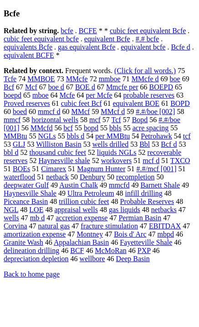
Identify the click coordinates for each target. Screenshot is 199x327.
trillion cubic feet (84, 201)
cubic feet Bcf (81, 103)
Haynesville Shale (30, 193)
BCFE (88, 31)
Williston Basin (58, 144)
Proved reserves (27, 103)
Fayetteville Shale (146, 242)
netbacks (164, 209)
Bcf (9, 87)
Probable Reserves (147, 201)
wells (11, 218)
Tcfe (10, 79)
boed (20, 111)
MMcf (80, 111)
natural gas (54, 226)
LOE (36, 209)
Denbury (92, 177)
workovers (116, 160)
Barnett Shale (160, 185)
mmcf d (49, 111)
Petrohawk (156, 136)
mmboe (110, 79)
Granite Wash (23, 242)
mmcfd (119, 185)
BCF (77, 250)
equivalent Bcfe (107, 39)
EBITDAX (165, 226)
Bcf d (169, 144)
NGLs (47, 136)
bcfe (67, 31)
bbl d (11, 152)
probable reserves (148, 95)
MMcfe (77, 79)
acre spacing (151, 128)
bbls (115, 128)
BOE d (85, 87)
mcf (95, 120)
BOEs (21, 169)
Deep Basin (133, 259)
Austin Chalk (78, 185)
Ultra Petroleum (90, 193)
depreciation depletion (36, 259)
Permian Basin (139, 218)
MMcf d (113, 111)
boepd (12, 95)
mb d (37, 218)
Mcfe (67, 95)
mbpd (166, 234)
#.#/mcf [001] (157, 169)
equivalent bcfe (143, 47)
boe (175, 79)
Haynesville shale (64, 160)
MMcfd (42, 128)
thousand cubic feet (57, 152)
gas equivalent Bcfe (86, 47)
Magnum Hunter (101, 169)
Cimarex (53, 169)
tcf (187, 136)
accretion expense (81, 218)
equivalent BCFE (29, 55)
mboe (40, 95)
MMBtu (15, 136)
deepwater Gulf (26, 185)
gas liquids (124, 209)
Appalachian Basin (81, 242)
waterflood (19, 177)
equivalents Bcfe (28, 47)
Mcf (31, 87)
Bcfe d (180, 47)
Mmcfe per (122, 87)
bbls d (76, 136)
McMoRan (110, 250)
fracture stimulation (109, 226)
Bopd (140, 120)
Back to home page (32, 274)
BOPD (180, 103)
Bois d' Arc (130, 234)
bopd (91, 128)
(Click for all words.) (145, 70)
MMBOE (41, 79)
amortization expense (35, 234)
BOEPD (161, 87)
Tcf (116, 120)
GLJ (19, 144)
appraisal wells (76, 209)
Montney (90, 234)
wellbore (92, 259)
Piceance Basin (26, 201)
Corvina (15, 226)
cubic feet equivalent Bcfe (148, 31)
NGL (11, 209)
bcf (68, 128)
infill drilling (144, 193)
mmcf (12, 120)
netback (57, 177)
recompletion (135, 177)
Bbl (144, 144)
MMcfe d (145, 79)
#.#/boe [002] (155, 111)
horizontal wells (54, 120)
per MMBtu (112, 136)
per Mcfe (99, 95)
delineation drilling (31, 250)
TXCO (180, 160)
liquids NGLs (117, 152)
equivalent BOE (135, 103)
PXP (144, 250)
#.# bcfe (147, 39)
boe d (56, 87)
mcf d (151, 160)
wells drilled (110, 144)
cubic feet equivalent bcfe (41, 39)
